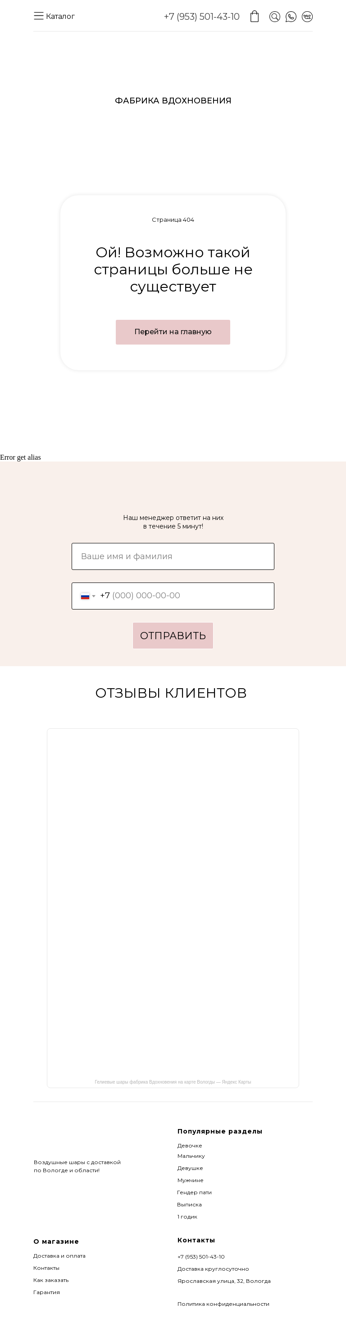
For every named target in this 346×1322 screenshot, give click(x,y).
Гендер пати (194, 1192)
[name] (173, 556)
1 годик (187, 1216)
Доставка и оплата (59, 1255)
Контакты (46, 1267)
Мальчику (191, 1155)
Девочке (190, 1145)
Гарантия (46, 1292)
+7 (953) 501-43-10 (202, 16)
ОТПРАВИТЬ (173, 636)
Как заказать (50, 1280)
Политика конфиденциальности (223, 1303)
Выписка (189, 1204)
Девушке (190, 1168)
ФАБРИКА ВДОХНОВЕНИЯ (173, 101)
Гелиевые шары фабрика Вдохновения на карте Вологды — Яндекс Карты (173, 1082)
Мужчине (191, 1180)
